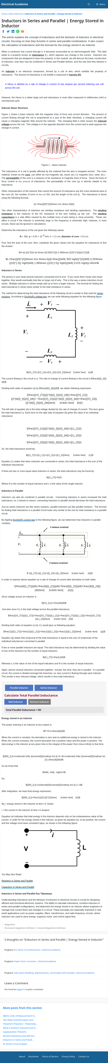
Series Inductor (48, 687)
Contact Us (83, 1056)
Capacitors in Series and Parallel (18, 887)
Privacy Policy (68, 1056)
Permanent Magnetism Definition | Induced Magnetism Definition (35, 928)
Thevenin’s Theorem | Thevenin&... (20, 1023)
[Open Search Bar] (89, 4)
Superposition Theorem (14, 1031)
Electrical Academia (14, 4)
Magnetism (9, 924)
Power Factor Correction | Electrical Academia (35, 961)
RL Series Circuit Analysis (15, 1043)
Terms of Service (50, 1056)
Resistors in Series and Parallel (17, 881)
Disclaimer (33, 1056)
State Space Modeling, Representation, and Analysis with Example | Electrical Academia (54, 972)
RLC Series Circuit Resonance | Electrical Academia (37, 950)
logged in (20, 989)
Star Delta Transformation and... (19, 1019)
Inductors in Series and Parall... (18, 1039)
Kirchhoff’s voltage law (35, 296)
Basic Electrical (16, 13)
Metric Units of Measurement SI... (19, 1015)
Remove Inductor (39, 701)
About (22, 1056)
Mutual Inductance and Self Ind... (19, 1035)
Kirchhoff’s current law (24, 520)
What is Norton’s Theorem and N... (20, 1027)
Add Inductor (15, 701)
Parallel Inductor (19, 687)
